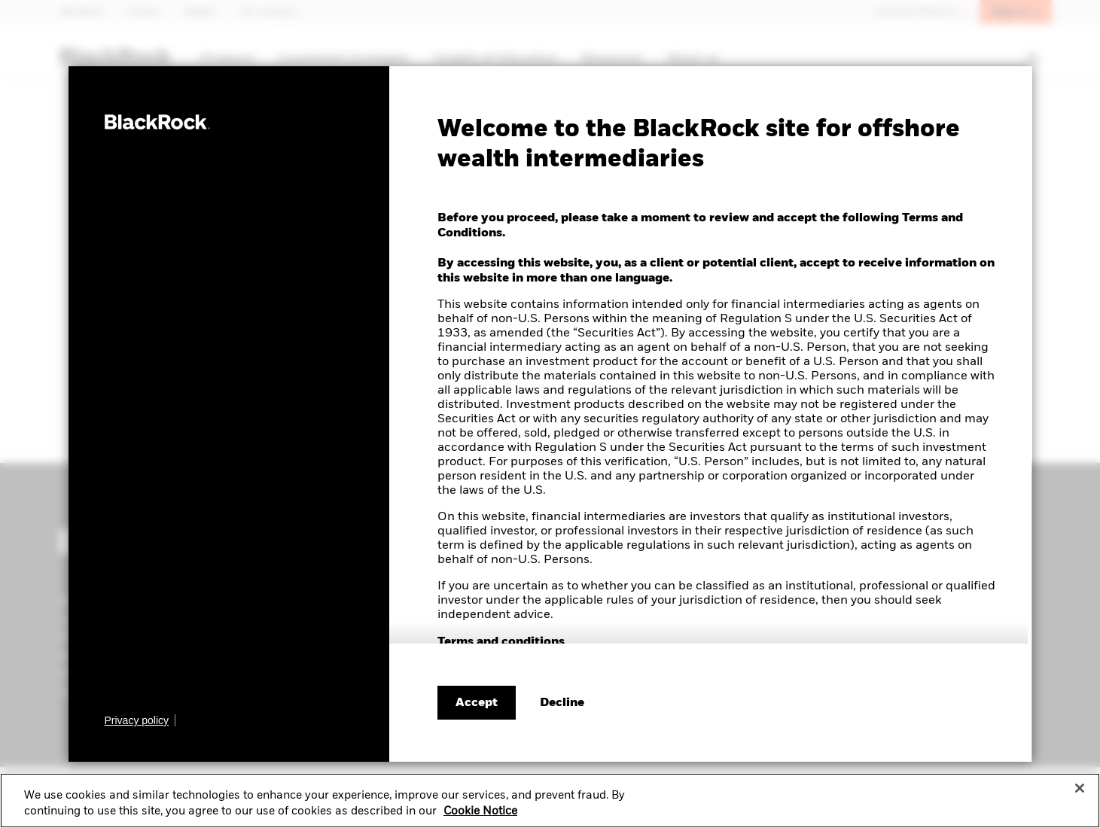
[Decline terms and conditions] (562, 703)
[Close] (1079, 793)
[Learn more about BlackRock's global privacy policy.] (140, 720)
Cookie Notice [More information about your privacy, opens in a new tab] (480, 816)
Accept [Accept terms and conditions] (477, 703)
